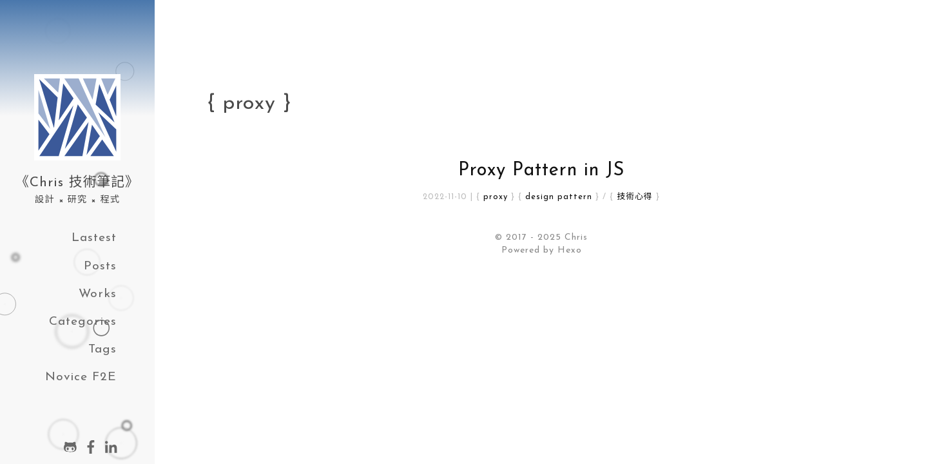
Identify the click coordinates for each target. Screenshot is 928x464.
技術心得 (634, 197)
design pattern (558, 197)
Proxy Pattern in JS (541, 170)
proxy (495, 197)
